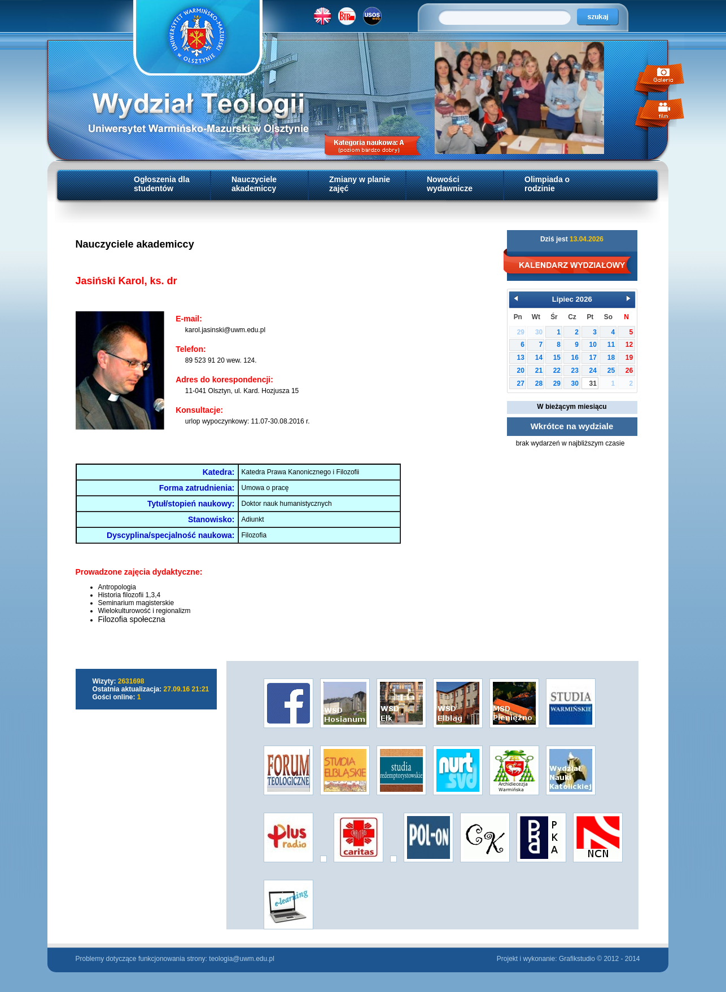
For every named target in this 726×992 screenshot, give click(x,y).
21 (539, 370)
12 (629, 345)
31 (593, 383)
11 (611, 345)
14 (539, 357)
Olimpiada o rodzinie (547, 184)
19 (629, 357)
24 (593, 370)
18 (611, 357)
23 (575, 370)
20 (520, 370)
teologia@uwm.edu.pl (241, 959)
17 (593, 357)
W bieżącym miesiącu (571, 407)
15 (557, 357)
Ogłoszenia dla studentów (162, 184)
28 (539, 383)
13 (520, 357)
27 (520, 383)
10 (593, 345)
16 (575, 357)
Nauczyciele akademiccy (254, 184)
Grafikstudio (577, 959)
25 (611, 370)
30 (575, 383)
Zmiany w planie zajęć (359, 184)
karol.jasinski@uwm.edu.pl (225, 330)
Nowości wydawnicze (450, 184)
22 (557, 370)
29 (557, 383)
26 (629, 370)
